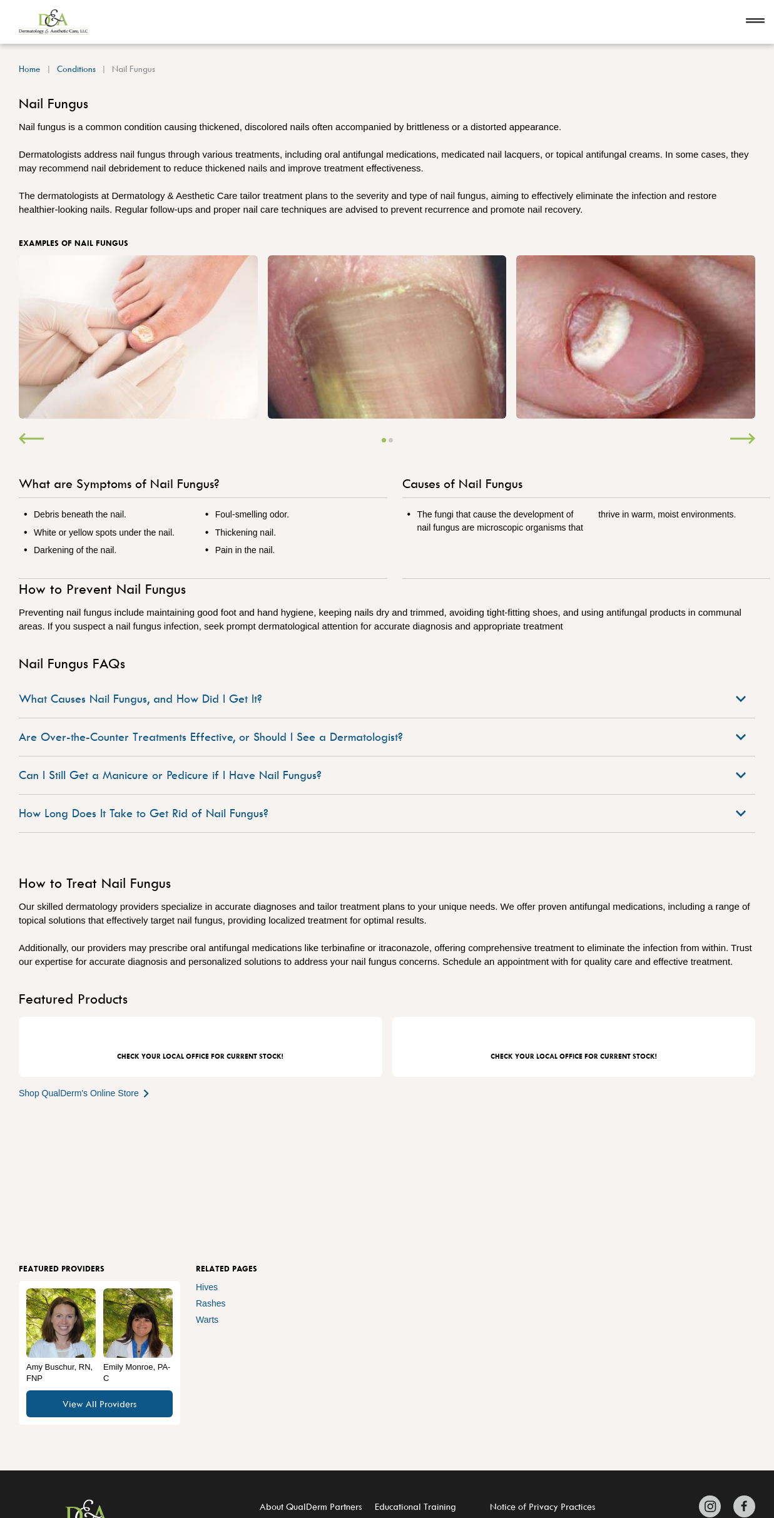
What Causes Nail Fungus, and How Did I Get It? (382, 698)
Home (30, 68)
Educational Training (415, 1506)
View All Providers (99, 1404)
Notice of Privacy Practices (542, 1506)
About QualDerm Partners (311, 1506)
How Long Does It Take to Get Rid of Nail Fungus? (382, 813)
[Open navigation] (755, 21)
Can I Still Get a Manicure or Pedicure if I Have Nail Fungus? (382, 775)
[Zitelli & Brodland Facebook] (741, 1506)
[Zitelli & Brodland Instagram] (713, 1506)
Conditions (76, 68)
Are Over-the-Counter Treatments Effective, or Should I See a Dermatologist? (382, 737)
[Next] (742, 440)
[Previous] (31, 440)
